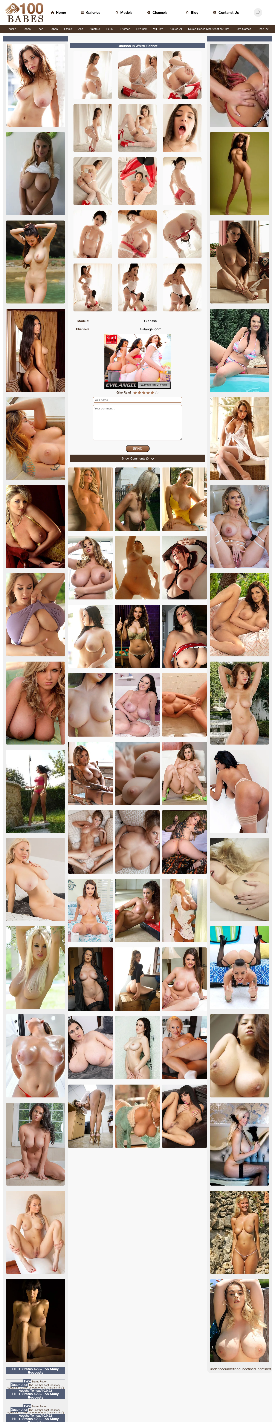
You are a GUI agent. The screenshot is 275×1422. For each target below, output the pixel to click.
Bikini (109, 29)
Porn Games (243, 29)
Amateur (95, 29)
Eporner (125, 29)
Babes (54, 29)
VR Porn (158, 29)
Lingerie (11, 29)
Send (137, 448)
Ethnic (68, 29)
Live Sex (141, 29)
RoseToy (263, 29)
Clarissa (150, 321)
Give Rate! (123, 392)
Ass (80, 29)
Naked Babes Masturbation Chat (208, 29)
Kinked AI (176, 29)
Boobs (27, 29)
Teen (40, 29)
